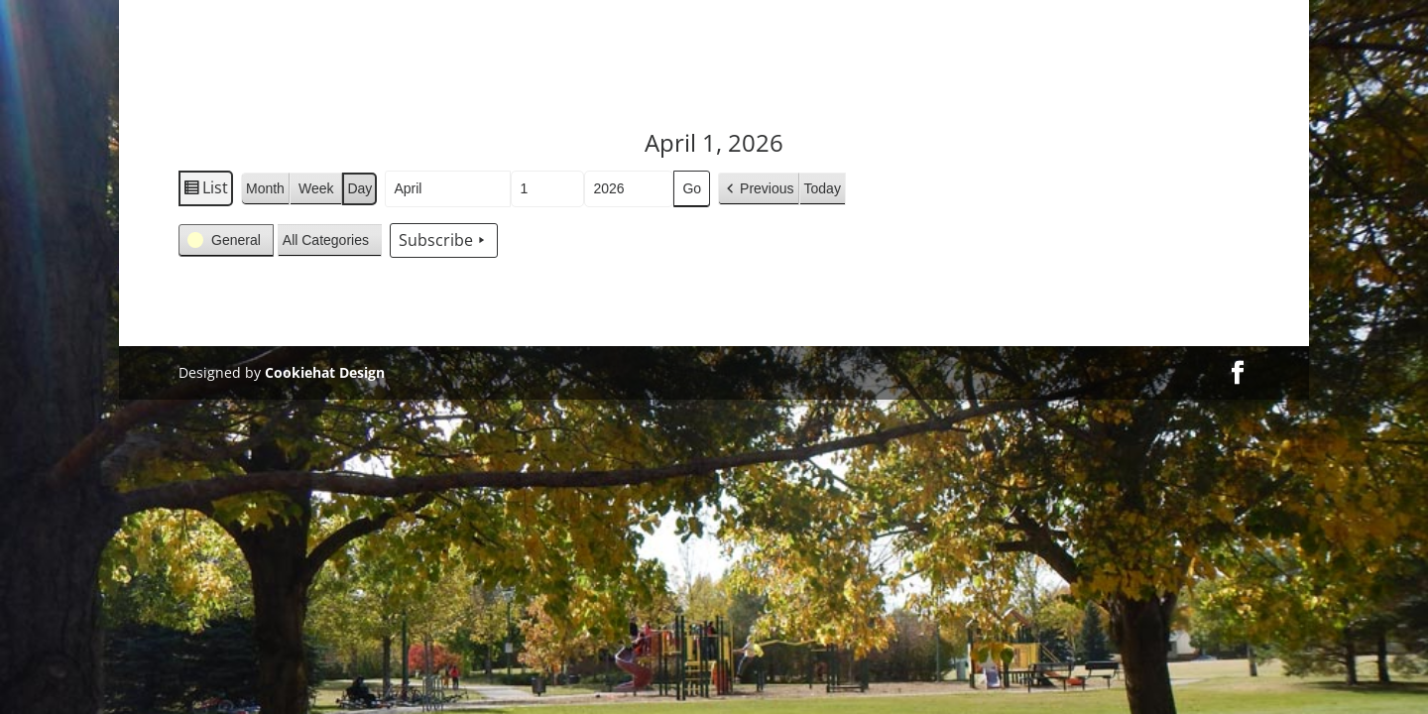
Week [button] (316, 188)
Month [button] (265, 188)
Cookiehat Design (325, 372)
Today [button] (822, 188)
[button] (758, 189)
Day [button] (359, 188)
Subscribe (444, 241)
